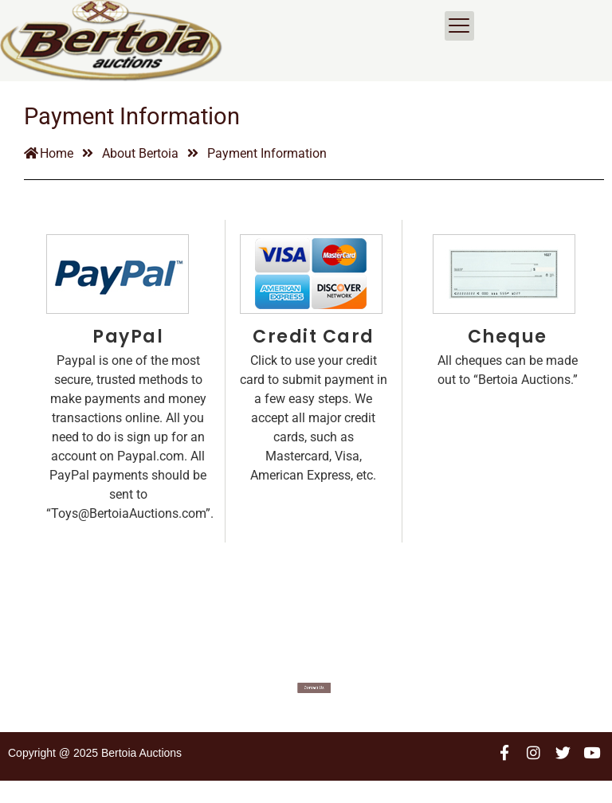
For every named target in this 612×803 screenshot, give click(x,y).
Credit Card (314, 359)
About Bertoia (140, 175)
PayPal (127, 359)
